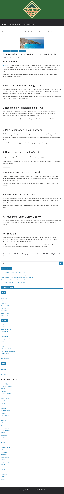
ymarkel (3, 464)
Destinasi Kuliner (37, 21)
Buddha (3, 324)
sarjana (3, 459)
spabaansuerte (4, 471)
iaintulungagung (5, 427)
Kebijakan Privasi (29, 24)
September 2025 (5, 313)
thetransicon (4, 432)
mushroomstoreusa (6, 393)
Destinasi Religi (12, 21)
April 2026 (3, 296)
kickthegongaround (5, 398)
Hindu (2, 341)
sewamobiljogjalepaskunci (7, 383)
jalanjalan (3, 403)
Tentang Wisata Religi (16, 24)
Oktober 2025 (4, 310)
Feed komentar (4, 372)
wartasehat (4, 408)
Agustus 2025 (4, 315)
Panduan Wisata (50, 21)
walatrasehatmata (5, 410)
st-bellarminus (4, 423)
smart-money (4, 454)
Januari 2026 (4, 303)
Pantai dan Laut (23, 50)
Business (3, 326)
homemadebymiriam (6, 447)
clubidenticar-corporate (6, 386)
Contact (4, 24)
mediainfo (3, 391)
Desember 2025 (5, 306)
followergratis (4, 449)
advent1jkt (3, 420)
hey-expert (3, 469)
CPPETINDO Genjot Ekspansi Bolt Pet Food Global (13, 282)
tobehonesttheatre (5, 457)
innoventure (4, 435)
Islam (2, 344)
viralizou (3, 476)
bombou (3, 479)
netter (2, 396)
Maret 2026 (4, 298)
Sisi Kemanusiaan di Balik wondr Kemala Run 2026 (13, 280)
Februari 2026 (4, 301)
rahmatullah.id (6, 65)
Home (4, 21)
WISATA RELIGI (40, 490)
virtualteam (4, 405)
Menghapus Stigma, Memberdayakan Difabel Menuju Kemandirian (17, 277)
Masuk (2, 367)
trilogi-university (5, 462)
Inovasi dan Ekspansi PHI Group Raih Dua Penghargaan (14, 275)
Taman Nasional (5, 358)
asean (2, 467)
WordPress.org (4, 374)
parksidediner (4, 401)
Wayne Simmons (15, 57)
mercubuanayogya (5, 430)
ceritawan (3, 440)
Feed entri (3, 369)
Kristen (3, 346)
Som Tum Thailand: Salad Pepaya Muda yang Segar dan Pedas (14, 255)
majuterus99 (4, 413)
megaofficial (4, 474)
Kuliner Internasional (6, 348)
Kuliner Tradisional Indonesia (8, 351)
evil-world (3, 442)
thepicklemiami (4, 452)
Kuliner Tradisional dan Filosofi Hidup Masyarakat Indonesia (48, 255)
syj (2, 425)
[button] (17, 21)
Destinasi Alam (24, 21)
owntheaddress (5, 415)
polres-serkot (4, 418)
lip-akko (3, 445)
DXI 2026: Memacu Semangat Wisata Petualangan (13, 272)
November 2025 (5, 308)
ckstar (2, 437)
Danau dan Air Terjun (6, 329)
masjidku (3, 388)
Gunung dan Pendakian (6, 339)
